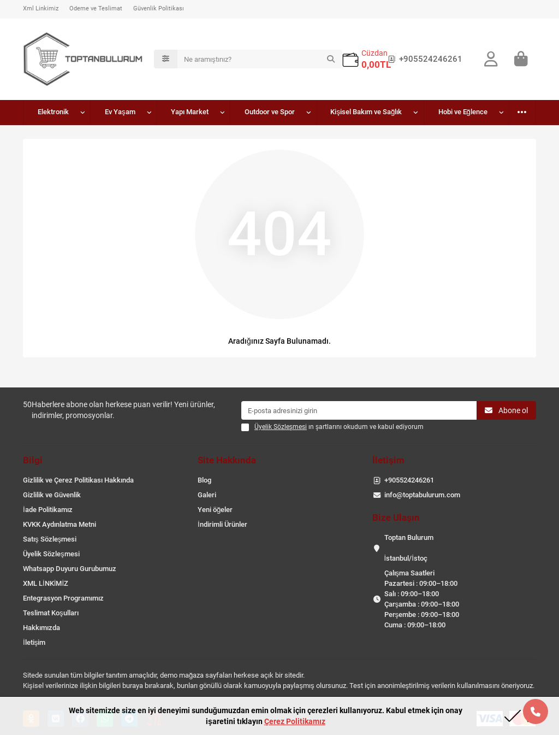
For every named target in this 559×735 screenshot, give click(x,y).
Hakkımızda (41, 628)
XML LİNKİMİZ (45, 583)
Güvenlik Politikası (158, 8)
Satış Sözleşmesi (49, 539)
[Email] (359, 410)
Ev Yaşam (120, 112)
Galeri (207, 495)
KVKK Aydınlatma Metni (59, 524)
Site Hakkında (227, 460)
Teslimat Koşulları (51, 613)
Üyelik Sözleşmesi (51, 554)
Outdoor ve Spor (270, 112)
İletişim (34, 642)
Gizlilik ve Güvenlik (52, 495)
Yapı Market (190, 112)
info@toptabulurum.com (422, 495)
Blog (204, 480)
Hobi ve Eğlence (462, 112)
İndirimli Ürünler (222, 524)
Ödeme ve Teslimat (95, 8)
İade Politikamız (48, 509)
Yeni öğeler (215, 509)
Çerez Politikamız (294, 721)
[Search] (259, 59)
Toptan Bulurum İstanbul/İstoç (408, 547)
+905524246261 (423, 59)
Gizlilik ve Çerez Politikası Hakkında (78, 480)
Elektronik (53, 112)
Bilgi (33, 460)
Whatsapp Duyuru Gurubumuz (69, 569)
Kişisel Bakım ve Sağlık (366, 112)
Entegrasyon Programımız (63, 598)
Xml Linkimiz (40, 8)
